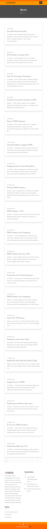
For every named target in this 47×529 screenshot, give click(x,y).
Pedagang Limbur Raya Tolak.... (18, 339)
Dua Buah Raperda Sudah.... (17, 31)
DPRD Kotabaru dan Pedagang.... (19, 233)
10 (36, 461)
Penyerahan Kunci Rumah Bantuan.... (20, 275)
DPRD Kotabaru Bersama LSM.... (19, 254)
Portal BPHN (8, 514)
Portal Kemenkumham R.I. (11, 512)
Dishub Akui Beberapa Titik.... (17, 446)
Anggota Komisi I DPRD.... (16, 382)
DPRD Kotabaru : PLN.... (15, 211)
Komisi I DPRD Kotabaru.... (16, 121)
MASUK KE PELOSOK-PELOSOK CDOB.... (22, 361)
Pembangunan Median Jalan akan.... (20, 403)
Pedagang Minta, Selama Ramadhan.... (21, 166)
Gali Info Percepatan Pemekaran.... (19, 76)
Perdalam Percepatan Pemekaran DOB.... (22, 100)
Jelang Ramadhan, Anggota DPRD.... (20, 145)
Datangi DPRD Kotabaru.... (16, 188)
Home (21, 13)
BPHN (30, 526)
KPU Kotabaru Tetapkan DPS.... (18, 55)
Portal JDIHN (8, 517)
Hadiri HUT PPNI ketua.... (16, 318)
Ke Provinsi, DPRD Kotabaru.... (18, 425)
